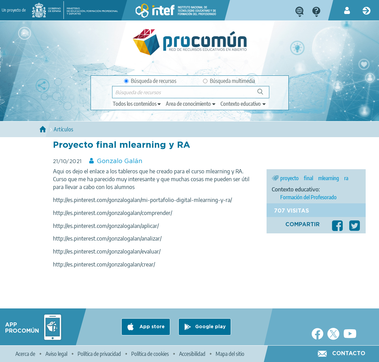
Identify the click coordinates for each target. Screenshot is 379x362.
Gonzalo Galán (120, 161)
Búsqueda (264, 94)
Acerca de (25, 353)
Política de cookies (150, 353)
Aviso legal (56, 353)
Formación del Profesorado (308, 197)
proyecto (289, 178)
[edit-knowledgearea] (191, 103)
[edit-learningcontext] (243, 103)
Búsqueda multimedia (229, 80)
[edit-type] (137, 103)
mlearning (328, 178)
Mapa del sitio (230, 353)
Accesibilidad (192, 353)
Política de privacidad (99, 353)
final (308, 178)
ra (346, 178)
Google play (210, 327)
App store (151, 327)
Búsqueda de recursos (150, 80)
